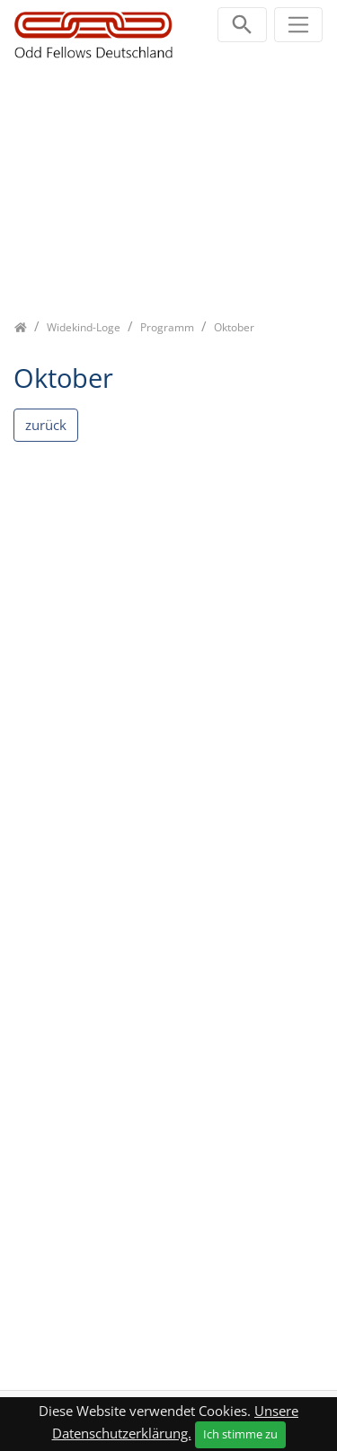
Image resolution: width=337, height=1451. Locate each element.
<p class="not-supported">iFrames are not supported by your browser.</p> (168, 905)
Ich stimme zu (240, 1434)
